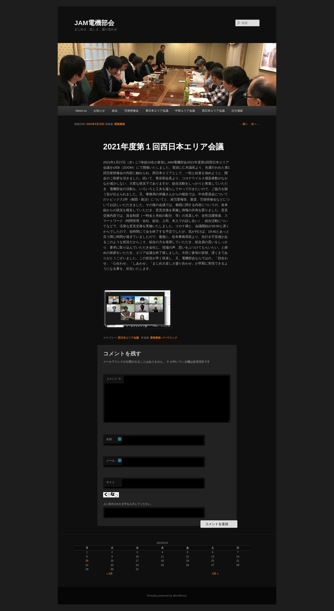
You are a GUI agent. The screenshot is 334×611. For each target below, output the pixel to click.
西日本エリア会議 (213, 110)
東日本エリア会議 (157, 110)
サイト (110, 482)
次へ (255, 124)
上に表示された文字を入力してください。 (128, 503)
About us (81, 110)
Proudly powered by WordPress (167, 595)
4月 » (215, 573)
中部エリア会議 (185, 110)
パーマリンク (169, 337)
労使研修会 (131, 110)
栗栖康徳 (119, 124)
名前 (114, 439)
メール (114, 461)
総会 (115, 110)
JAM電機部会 (94, 22)
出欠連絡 (237, 110)
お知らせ (99, 110)
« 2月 (109, 573)
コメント (113, 378)
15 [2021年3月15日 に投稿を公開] (86, 560)
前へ (243, 124)
